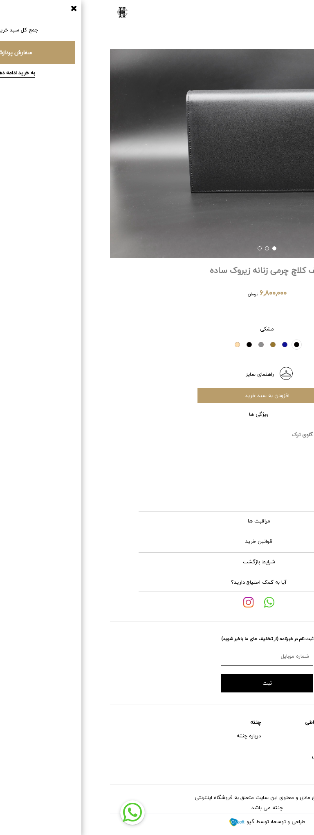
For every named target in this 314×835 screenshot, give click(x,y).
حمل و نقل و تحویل (287, 756)
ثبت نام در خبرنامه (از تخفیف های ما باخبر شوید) (157, 639)
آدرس (223, 735)
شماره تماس (215, 756)
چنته (145, 722)
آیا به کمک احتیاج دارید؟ (149, 582)
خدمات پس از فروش (284, 745)
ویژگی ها (199, 414)
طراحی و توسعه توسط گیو (157, 821)
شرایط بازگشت (196, 561)
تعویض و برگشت (289, 766)
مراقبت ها (199, 520)
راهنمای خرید (293, 735)
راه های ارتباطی (212, 722)
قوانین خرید (197, 541)
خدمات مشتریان (289, 722)
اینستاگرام (217, 745)
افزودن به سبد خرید (157, 395)
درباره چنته (139, 735)
